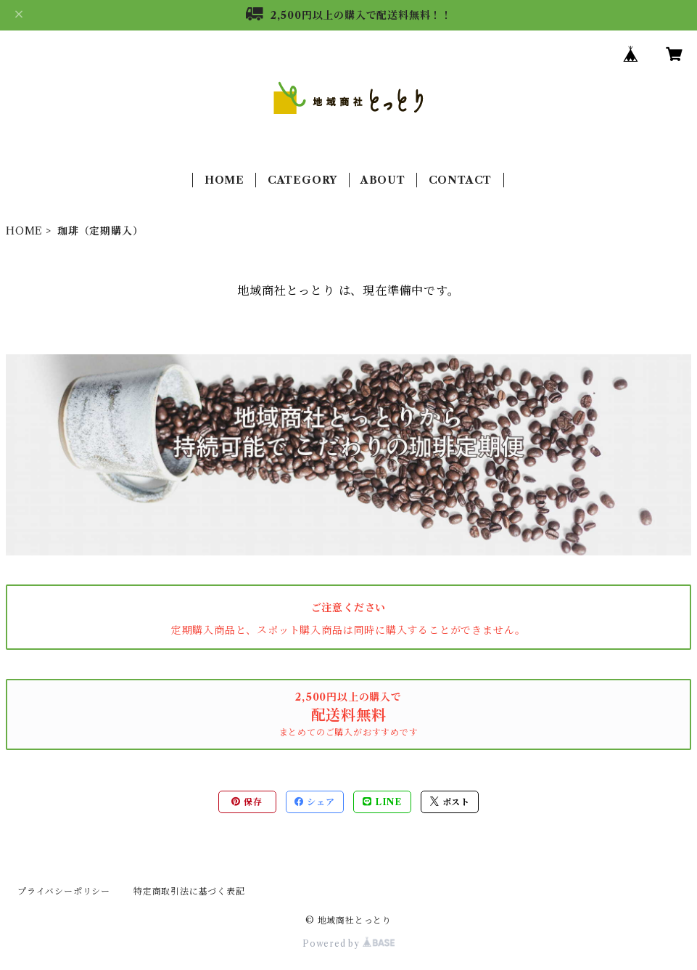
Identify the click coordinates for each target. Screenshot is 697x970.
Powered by (348, 943)
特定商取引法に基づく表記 (189, 891)
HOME (224, 180)
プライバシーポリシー (63, 891)
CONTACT (460, 180)
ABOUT (382, 180)
